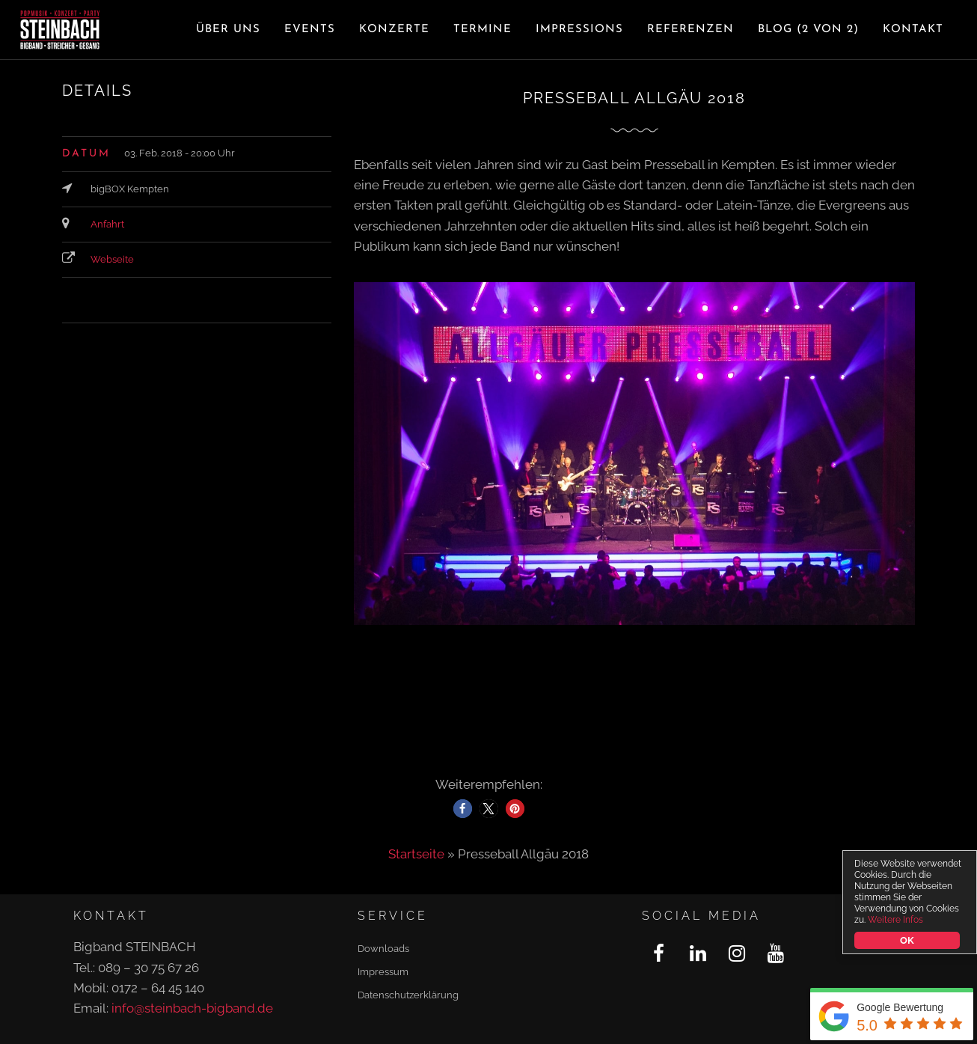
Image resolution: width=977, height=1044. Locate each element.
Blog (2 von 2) (808, 29)
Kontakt (913, 29)
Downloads (383, 948)
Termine (482, 29)
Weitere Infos (896, 920)
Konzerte (394, 29)
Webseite (112, 259)
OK (908, 940)
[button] (462, 808)
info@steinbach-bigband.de (192, 1008)
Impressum (383, 971)
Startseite (416, 853)
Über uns (228, 29)
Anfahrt (107, 224)
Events (309, 29)
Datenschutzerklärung (408, 995)
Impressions (579, 29)
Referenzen (690, 29)
